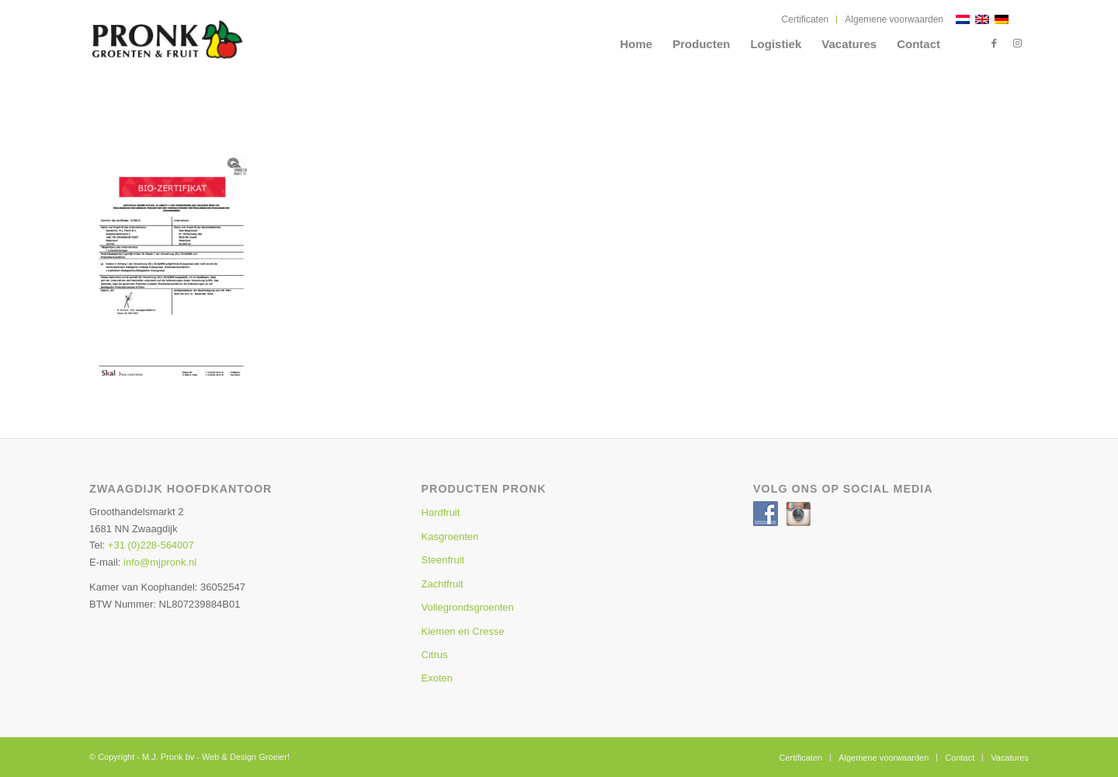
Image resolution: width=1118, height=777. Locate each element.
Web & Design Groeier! (246, 756)
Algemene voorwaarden (894, 19)
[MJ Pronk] (201, 50)
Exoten (437, 678)
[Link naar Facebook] (993, 43)
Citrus (435, 654)
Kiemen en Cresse (463, 631)
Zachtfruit (443, 584)
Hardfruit (441, 512)
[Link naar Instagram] (1017, 43)
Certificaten (805, 19)
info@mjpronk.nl (159, 562)
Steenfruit (443, 560)
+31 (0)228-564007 (151, 545)
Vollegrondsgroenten (468, 607)
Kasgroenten (450, 536)
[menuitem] (806, 19)
